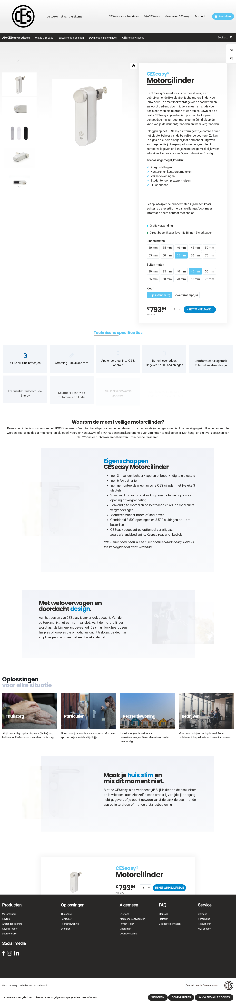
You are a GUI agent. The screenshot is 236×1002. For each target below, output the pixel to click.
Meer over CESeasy (177, 16)
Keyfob (6, 925)
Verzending (204, 925)
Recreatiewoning (70, 930)
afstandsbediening (132, 537)
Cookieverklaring (128, 940)
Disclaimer (125, 935)
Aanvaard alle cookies (214, 997)
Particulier (66, 925)
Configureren (181, 997)
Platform (163, 925)
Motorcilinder (9, 920)
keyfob (177, 537)
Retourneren (204, 930)
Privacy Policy (127, 930)
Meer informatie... (90, 997)
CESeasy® (158, 73)
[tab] (118, 334)
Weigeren (157, 997)
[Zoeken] (231, 37)
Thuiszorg (66, 920)
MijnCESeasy (152, 16)
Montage (163, 920)
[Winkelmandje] (223, 16)
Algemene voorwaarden (132, 925)
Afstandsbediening (12, 930)
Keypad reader (157, 537)
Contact (202, 920)
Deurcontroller (9, 940)
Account (200, 16)
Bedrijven (65, 935)
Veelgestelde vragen (170, 930)
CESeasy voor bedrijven (124, 16)
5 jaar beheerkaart (192, 153)
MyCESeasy (204, 935)
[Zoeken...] (197, 37)
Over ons (124, 920)
